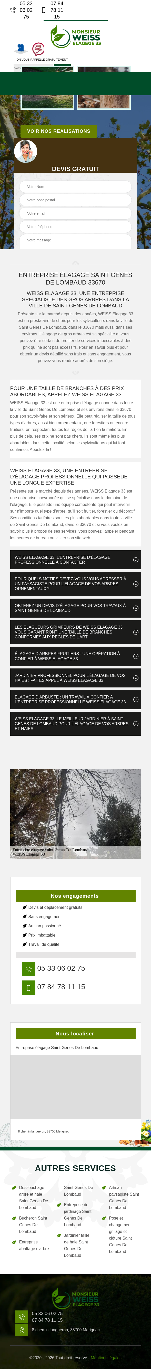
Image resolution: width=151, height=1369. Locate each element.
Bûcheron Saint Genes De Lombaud (33, 1225)
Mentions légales (106, 1358)
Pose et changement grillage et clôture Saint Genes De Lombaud (120, 1235)
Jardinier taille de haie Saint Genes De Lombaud (76, 1245)
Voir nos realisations (58, 131)
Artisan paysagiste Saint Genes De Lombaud (124, 1197)
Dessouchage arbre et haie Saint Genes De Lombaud (33, 1197)
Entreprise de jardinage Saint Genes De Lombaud (78, 1215)
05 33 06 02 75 (21, 10)
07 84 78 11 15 (52, 10)
